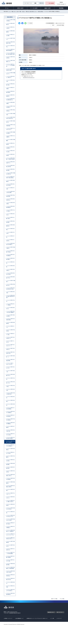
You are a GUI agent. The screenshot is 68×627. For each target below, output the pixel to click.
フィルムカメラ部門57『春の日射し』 (10, 270)
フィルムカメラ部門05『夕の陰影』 (10, 88)
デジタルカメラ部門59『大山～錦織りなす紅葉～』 (10, 501)
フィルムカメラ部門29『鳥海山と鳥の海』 (10, 166)
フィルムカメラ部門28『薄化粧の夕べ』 (10, 162)
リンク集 (52, 618)
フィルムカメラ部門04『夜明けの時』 (10, 84)
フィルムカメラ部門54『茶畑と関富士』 (10, 259)
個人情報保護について (20, 618)
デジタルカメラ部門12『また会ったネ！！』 (10, 345)
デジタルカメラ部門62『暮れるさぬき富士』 (10, 508)
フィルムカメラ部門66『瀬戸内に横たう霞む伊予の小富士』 (10, 296)
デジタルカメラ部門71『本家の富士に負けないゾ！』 (10, 538)
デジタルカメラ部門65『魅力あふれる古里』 (10, 520)
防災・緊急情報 (51, 3)
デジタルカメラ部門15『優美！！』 (10, 356)
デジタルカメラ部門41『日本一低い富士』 (10, 434)
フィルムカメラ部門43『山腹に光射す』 (10, 218)
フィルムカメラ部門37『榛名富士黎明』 (10, 196)
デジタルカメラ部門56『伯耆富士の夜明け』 (10, 486)
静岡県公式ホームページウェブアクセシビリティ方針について (37, 618)
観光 (20, 11)
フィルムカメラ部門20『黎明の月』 (10, 24)
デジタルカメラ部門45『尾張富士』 (10, 449)
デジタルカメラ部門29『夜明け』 (10, 401)
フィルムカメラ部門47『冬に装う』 (10, 233)
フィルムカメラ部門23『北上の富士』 (10, 28)
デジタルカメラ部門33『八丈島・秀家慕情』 (10, 408)
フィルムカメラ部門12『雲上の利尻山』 (10, 110)
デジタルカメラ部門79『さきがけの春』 (10, 560)
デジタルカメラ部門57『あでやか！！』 (10, 494)
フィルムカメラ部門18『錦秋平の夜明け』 (10, 133)
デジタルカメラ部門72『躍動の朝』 (10, 542)
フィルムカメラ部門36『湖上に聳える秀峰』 (10, 192)
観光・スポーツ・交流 (15, 11)
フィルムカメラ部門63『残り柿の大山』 (10, 285)
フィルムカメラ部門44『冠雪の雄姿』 (10, 222)
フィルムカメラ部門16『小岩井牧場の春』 (10, 125)
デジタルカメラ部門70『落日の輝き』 (10, 57)
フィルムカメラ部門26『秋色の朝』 (10, 155)
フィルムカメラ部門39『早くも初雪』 (10, 203)
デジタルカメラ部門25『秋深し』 (10, 46)
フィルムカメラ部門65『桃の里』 (10, 292)
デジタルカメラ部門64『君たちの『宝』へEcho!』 (10, 516)
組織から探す (47, 8)
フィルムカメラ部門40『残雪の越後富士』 (10, 207)
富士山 (23, 11)
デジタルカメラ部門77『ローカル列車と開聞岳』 (10, 553)
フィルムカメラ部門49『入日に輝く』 (10, 240)
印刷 (53, 25)
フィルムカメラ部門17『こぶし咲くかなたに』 (10, 129)
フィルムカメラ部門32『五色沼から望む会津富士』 (10, 177)
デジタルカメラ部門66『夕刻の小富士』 (10, 523)
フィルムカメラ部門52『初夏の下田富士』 (10, 251)
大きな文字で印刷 (60, 25)
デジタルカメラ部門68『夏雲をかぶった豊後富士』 (10, 531)
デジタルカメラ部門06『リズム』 (10, 327)
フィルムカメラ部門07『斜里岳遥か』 (10, 95)
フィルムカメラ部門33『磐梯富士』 (10, 181)
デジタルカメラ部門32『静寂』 (10, 405)
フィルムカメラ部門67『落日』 (10, 301)
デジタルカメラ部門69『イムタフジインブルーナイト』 (10, 534)
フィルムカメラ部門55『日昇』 (10, 262)
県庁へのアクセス (60, 612)
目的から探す (20, 8)
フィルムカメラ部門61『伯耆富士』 (10, 281)
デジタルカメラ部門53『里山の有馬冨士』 (10, 479)
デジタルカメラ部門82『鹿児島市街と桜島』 (10, 69)
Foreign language (60, 4)
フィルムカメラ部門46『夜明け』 (10, 229)
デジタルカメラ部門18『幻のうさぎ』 (10, 367)
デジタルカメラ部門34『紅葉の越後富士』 (10, 594)
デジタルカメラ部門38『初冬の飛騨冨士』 (10, 423)
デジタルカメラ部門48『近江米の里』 (10, 460)
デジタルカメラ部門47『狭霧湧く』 (10, 457)
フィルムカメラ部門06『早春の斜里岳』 (10, 92)
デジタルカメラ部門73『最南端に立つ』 (10, 61)
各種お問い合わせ (51, 612)
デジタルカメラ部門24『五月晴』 (10, 586)
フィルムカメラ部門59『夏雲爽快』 (10, 31)
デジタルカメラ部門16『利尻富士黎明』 (10, 360)
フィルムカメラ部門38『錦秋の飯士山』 (10, 199)
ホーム (6, 8)
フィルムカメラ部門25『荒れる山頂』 (10, 151)
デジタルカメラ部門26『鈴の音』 (10, 390)
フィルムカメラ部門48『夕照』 (10, 236)
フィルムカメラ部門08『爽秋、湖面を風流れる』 (10, 99)
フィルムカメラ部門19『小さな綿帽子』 (10, 136)
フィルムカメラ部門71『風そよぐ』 (10, 39)
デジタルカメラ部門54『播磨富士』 (10, 482)
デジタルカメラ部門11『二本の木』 (10, 341)
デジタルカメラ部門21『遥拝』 (10, 379)
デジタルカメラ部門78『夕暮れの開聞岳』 (10, 557)
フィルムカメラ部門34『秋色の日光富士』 (10, 185)
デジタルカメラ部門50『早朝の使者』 (10, 468)
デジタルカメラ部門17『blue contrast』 (9, 364)
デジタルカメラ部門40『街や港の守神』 (10, 431)
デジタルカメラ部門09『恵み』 (10, 583)
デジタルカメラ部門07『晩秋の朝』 (10, 330)
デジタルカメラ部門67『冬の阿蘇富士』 (10, 527)
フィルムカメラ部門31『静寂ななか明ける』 (10, 173)
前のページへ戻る (54, 598)
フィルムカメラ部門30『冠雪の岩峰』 (10, 170)
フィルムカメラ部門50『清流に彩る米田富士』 (10, 244)
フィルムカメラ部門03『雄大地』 (10, 81)
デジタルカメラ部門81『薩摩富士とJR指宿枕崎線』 (10, 568)
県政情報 (61, 8)
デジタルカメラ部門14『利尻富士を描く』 (10, 353)
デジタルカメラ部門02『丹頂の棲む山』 (10, 575)
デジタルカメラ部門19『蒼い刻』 (10, 371)
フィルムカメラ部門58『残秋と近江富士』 (10, 274)
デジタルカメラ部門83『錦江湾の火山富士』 (10, 572)
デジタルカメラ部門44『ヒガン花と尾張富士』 (10, 445)
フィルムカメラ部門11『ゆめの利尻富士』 (10, 107)
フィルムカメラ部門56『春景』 (10, 266)
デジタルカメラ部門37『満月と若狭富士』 (10, 419)
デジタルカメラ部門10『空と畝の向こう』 (10, 338)
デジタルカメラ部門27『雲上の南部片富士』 (10, 393)
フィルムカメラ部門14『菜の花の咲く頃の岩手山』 (10, 118)
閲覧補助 (61, 2)
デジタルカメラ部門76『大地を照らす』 (10, 549)
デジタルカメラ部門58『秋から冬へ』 (10, 497)
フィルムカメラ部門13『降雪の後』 (10, 114)
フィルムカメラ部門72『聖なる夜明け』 (10, 315)
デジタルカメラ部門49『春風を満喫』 (10, 464)
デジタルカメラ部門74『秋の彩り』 (10, 546)
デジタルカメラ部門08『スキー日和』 (10, 334)
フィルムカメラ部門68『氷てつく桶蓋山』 (10, 304)
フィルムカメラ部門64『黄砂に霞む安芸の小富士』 (10, 288)
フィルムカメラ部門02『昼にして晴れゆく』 (10, 77)
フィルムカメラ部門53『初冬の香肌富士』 (10, 255)
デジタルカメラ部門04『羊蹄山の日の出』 (10, 579)
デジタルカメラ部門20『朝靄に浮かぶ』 (10, 375)
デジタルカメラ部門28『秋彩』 (10, 397)
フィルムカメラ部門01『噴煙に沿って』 (10, 73)
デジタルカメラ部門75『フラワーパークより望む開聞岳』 (10, 65)
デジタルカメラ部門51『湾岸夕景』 (10, 471)
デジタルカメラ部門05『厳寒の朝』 (10, 323)
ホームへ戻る (62, 598)
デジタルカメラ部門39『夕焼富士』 (10, 427)
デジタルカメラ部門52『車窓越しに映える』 (10, 475)
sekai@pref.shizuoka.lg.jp (28, 77)
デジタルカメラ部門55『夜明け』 (10, 490)
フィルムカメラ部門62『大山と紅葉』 (10, 35)
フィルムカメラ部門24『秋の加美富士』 (10, 147)
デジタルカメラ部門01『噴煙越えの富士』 (10, 42)
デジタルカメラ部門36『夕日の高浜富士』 (10, 416)
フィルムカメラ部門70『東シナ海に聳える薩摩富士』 (10, 312)
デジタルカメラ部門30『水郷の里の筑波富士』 (10, 50)
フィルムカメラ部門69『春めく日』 (10, 308)
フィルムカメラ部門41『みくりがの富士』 (10, 211)
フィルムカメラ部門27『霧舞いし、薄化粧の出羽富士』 (10, 159)
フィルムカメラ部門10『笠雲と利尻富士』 (10, 20)
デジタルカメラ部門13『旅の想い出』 (10, 349)
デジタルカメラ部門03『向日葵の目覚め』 (10, 319)
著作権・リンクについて (8, 618)
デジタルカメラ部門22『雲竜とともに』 (10, 382)
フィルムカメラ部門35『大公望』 (10, 188)
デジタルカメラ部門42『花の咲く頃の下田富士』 (10, 438)
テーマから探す (34, 8)
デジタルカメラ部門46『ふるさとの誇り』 (10, 453)
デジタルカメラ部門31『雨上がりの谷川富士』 (10, 590)
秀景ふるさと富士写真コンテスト (31, 11)
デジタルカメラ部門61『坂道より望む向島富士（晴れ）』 (10, 54)
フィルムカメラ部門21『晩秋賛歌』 (10, 140)
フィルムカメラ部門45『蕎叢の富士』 (10, 225)
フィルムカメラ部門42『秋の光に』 (10, 214)
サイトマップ (60, 618)
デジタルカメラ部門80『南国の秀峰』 (10, 564)
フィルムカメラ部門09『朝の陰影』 (10, 103)
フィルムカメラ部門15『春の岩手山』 (10, 121)
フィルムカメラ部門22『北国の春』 (10, 144)
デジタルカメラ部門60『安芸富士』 (10, 505)
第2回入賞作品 (40, 11)
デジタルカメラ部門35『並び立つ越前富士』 (10, 412)
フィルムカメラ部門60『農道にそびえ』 (10, 277)
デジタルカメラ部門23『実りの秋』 (10, 386)
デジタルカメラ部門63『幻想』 (10, 512)
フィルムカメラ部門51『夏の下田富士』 (10, 248)
